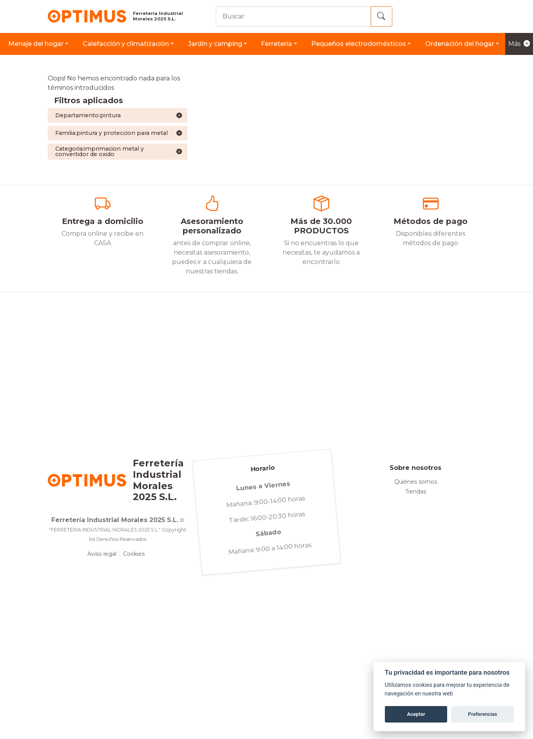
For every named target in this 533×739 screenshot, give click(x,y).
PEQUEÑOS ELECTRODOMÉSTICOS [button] (358, 43)
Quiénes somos (415, 481)
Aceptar (416, 714)
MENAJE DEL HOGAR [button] (35, 43)
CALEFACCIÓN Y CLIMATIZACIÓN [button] (126, 43)
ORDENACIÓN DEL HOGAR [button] (459, 43)
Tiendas (415, 491)
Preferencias (482, 714)
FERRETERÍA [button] (276, 43)
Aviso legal (101, 553)
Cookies (134, 553)
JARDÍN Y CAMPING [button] (215, 43)
